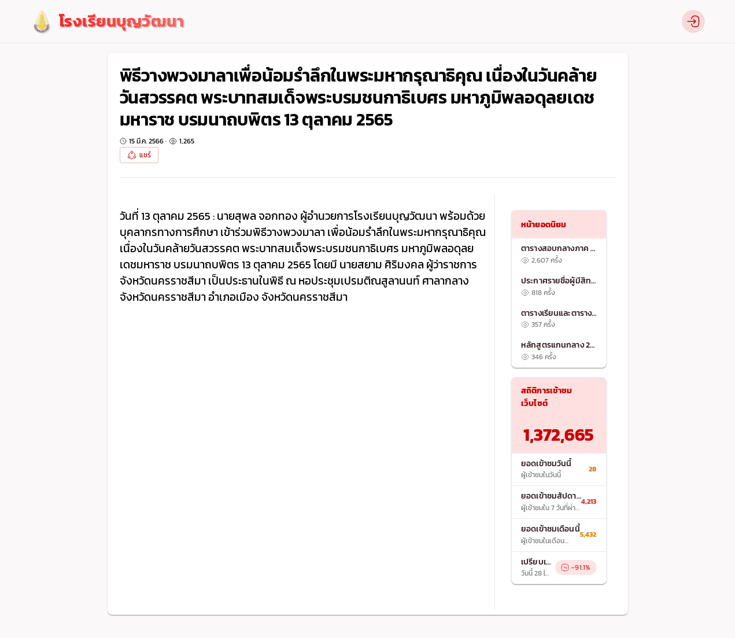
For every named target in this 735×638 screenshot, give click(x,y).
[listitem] (559, 254)
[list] (559, 302)
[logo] (107, 22)
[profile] (693, 21)
